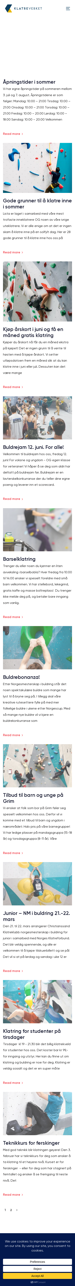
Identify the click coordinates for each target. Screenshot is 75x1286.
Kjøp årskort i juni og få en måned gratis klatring (33, 332)
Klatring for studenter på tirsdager (32, 1034)
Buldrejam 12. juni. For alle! (33, 447)
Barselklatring (19, 559)
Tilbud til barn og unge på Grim (33, 798)
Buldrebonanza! (21, 677)
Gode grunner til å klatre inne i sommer (37, 204)
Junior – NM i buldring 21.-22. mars (36, 916)
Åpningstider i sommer (29, 82)
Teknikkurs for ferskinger (31, 1143)
